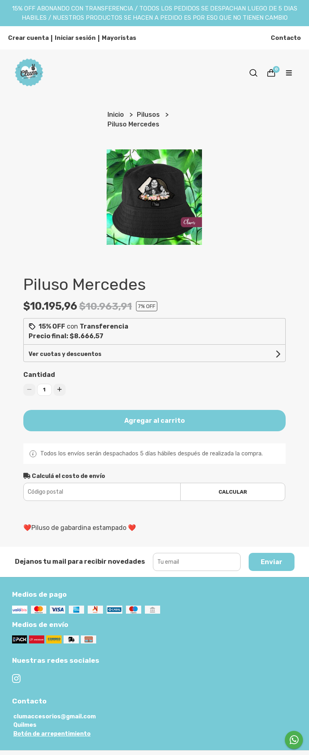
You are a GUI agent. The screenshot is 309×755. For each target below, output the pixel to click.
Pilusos (149, 114)
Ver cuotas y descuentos (65, 354)
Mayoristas (119, 37)
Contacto (286, 37)
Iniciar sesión (75, 37)
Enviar (271, 562)
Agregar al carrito (154, 420)
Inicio (116, 114)
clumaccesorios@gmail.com (54, 716)
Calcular (232, 492)
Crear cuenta (28, 37)
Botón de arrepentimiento (52, 733)
